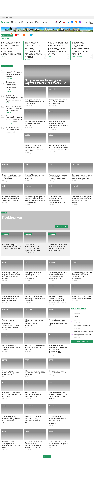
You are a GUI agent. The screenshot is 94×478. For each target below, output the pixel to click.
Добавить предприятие (82, 341)
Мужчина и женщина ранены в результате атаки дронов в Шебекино (35, 373)
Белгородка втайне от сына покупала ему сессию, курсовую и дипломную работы (11, 48)
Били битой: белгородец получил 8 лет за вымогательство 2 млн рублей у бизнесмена (33, 419)
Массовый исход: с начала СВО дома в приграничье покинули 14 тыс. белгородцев (34, 322)
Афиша (3, 17)
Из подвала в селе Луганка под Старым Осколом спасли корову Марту (58, 101)
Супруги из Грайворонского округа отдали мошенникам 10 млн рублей (11, 177)
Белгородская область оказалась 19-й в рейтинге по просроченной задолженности (11, 419)
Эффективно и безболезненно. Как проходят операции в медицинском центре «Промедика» (32, 248)
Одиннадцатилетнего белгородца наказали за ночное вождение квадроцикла (14, 130)
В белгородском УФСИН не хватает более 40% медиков (82, 297)
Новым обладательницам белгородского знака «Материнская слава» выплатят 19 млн (58, 275)
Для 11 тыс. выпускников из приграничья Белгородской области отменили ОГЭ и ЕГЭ (34, 444)
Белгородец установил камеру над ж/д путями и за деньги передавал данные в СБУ (14, 73)
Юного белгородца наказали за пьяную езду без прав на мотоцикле (58, 443)
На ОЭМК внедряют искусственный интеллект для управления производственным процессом (58, 420)
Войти (91, 22)
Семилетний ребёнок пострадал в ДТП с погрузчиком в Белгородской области (57, 199)
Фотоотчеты (41, 22)
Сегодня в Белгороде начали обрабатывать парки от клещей (35, 347)
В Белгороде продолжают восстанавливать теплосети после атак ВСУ (80, 48)
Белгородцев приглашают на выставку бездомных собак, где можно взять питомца (34, 49)
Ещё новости (47, 456)
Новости (15, 22)
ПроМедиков (12, 217)
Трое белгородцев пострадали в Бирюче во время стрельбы (10, 373)
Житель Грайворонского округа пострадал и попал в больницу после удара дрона (59, 147)
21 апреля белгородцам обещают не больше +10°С (58, 372)
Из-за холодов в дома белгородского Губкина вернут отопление (14, 108)
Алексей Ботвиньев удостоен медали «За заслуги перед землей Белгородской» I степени (57, 299)
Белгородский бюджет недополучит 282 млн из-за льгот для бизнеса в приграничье (34, 275)
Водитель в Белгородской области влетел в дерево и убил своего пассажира (11, 198)
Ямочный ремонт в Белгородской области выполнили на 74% (33, 394)
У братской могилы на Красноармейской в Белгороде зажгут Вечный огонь (11, 444)
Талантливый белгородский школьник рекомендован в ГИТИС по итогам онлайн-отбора (82, 199)
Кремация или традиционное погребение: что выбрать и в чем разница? (11, 85)
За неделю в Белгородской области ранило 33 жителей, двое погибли (11, 394)
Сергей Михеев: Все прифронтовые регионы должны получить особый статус (58, 48)
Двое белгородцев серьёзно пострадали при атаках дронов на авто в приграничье (82, 275)
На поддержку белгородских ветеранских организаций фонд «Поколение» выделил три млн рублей (35, 199)
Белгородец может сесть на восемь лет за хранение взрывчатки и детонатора (82, 177)
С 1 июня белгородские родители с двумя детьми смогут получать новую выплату (58, 395)
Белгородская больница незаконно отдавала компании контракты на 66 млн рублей (58, 124)
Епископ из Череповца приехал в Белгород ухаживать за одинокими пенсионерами (34, 148)
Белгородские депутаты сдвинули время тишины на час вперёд (35, 298)
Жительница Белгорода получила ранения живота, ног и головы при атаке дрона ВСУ (11, 275)
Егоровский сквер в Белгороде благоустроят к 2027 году (11, 347)
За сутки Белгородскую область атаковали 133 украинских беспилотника (58, 322)
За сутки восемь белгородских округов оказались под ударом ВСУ (46, 82)
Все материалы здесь (62, 226)
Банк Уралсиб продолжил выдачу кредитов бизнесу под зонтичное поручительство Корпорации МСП (58, 349)
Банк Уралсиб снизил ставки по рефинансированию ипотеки (35, 123)
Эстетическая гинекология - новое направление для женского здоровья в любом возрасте (58, 247)
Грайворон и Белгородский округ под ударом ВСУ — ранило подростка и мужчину (14, 98)
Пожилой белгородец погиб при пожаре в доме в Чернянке (34, 177)
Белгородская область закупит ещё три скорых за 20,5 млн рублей (34, 101)
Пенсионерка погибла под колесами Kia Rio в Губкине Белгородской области (58, 177)
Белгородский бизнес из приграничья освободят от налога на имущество (11, 298)
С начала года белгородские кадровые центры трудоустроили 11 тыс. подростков (14, 118)
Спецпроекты (9, 17)
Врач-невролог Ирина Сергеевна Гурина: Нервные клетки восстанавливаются (11, 246)
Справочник (27, 22)
